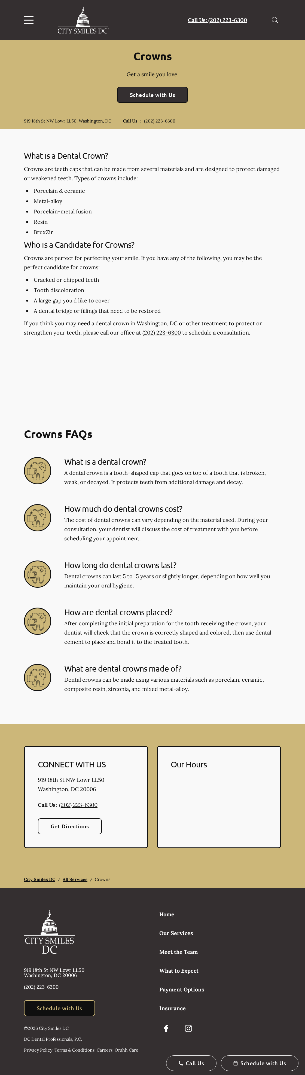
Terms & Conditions (74, 1050)
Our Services (176, 933)
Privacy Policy (38, 1050)
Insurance (172, 1008)
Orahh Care (126, 1050)
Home (166, 914)
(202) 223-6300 (159, 121)
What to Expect (179, 970)
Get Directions (70, 826)
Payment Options (181, 989)
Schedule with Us (152, 94)
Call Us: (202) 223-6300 (217, 20)
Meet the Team (178, 951)
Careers (104, 1050)
